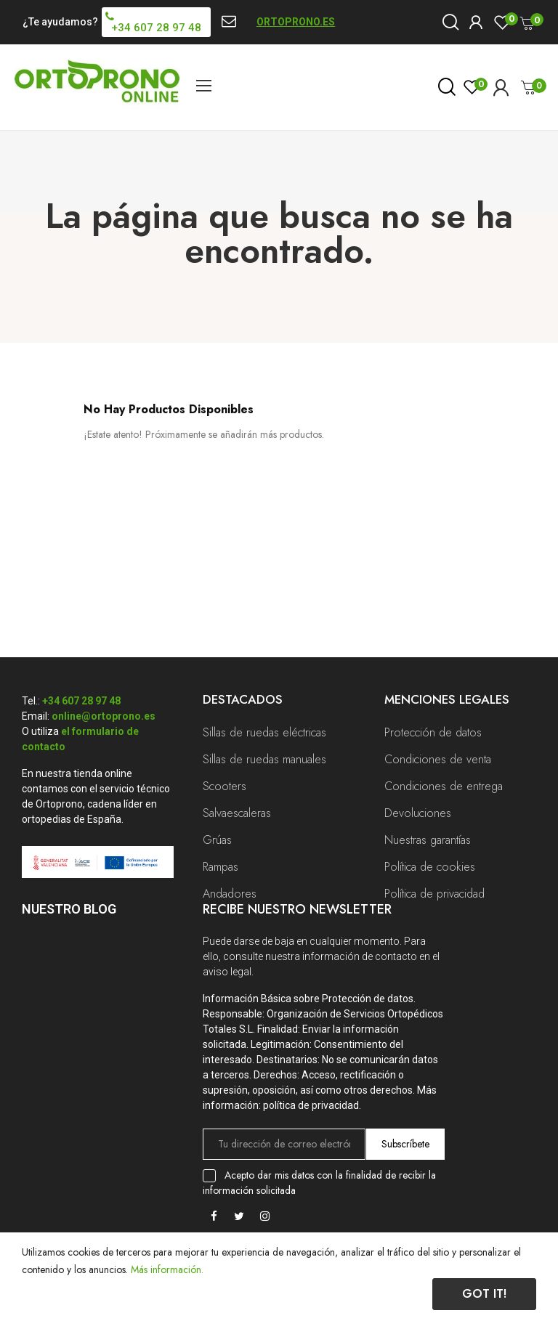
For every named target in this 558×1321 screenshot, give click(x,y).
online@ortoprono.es (103, 716)
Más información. (167, 1269)
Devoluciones (417, 813)
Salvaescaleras (237, 813)
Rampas (220, 866)
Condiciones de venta (437, 759)
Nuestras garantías (427, 840)
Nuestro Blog (69, 908)
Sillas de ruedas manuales (264, 759)
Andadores (229, 893)
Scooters (224, 786)
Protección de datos (433, 732)
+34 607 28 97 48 (81, 701)
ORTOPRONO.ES (295, 22)
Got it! (484, 1293)
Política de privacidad (434, 893)
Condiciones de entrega (443, 786)
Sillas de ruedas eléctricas (264, 732)
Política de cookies (429, 866)
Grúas (217, 840)
